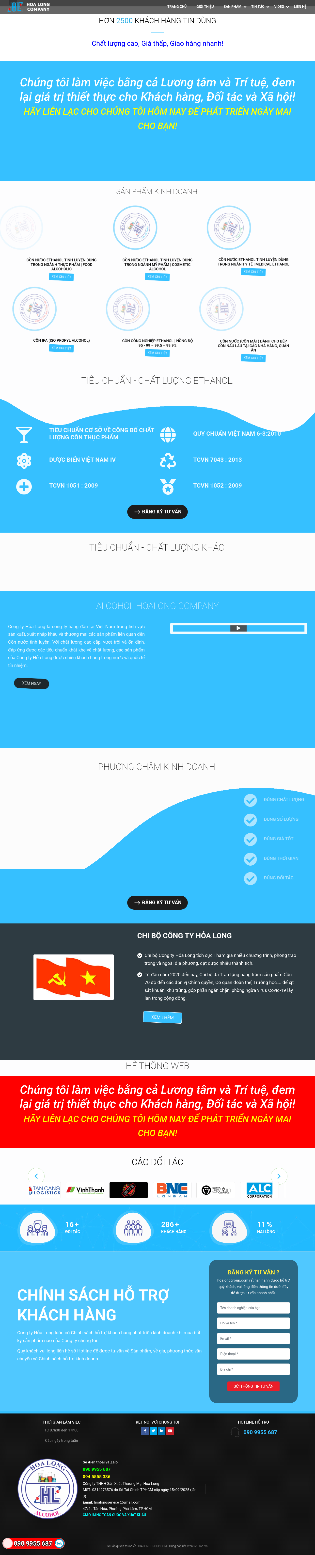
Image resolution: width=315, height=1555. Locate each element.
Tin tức (258, 7)
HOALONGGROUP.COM (152, 1546)
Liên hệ (300, 7)
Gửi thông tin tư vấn (253, 1386)
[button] (36, 1176)
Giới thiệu (205, 7)
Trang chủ (177, 7)
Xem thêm (162, 1017)
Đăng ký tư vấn (156, 512)
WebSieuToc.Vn (197, 1546)
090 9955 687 (260, 1432)
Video (279, 7)
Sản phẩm (232, 7)
